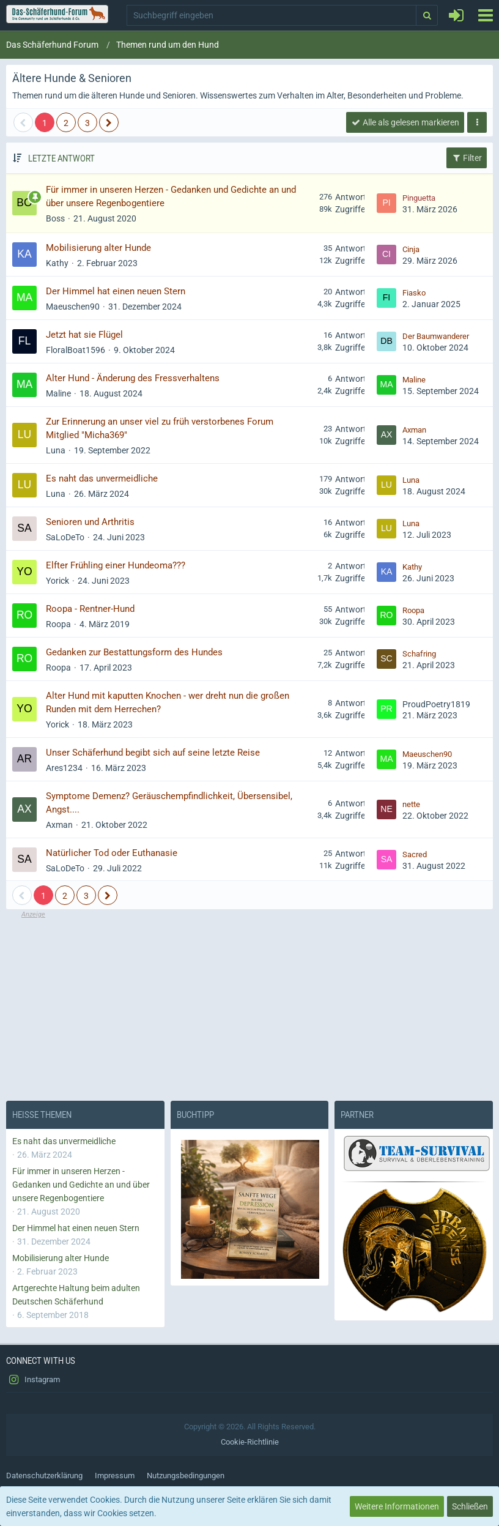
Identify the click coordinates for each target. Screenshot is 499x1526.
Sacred (414, 854)
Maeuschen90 (73, 306)
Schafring (419, 653)
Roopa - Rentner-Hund (90, 608)
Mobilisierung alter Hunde (98, 247)
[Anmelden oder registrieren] (456, 15)
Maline (58, 393)
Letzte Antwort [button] (61, 157)
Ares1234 (64, 768)
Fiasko (414, 292)
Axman (414, 429)
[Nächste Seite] (109, 122)
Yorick (57, 581)
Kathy (57, 263)
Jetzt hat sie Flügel (84, 334)
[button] (485, 15)
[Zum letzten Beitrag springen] (386, 203)
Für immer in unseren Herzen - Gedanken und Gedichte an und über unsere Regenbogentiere (81, 1184)
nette (411, 804)
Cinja (411, 249)
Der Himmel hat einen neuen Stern (115, 291)
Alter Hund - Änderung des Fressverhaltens (133, 378)
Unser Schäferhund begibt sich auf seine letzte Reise (153, 752)
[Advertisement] (249, 1005)
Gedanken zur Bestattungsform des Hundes (134, 652)
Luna (55, 450)
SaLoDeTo (65, 537)
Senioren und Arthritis (90, 521)
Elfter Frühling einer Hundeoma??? (115, 565)
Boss (55, 218)
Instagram (33, 1379)
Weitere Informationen (397, 1506)
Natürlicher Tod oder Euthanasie (111, 852)
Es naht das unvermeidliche (102, 478)
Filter (466, 158)
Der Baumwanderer (435, 336)
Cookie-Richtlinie (250, 1441)
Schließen (470, 1506)
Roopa (58, 624)
